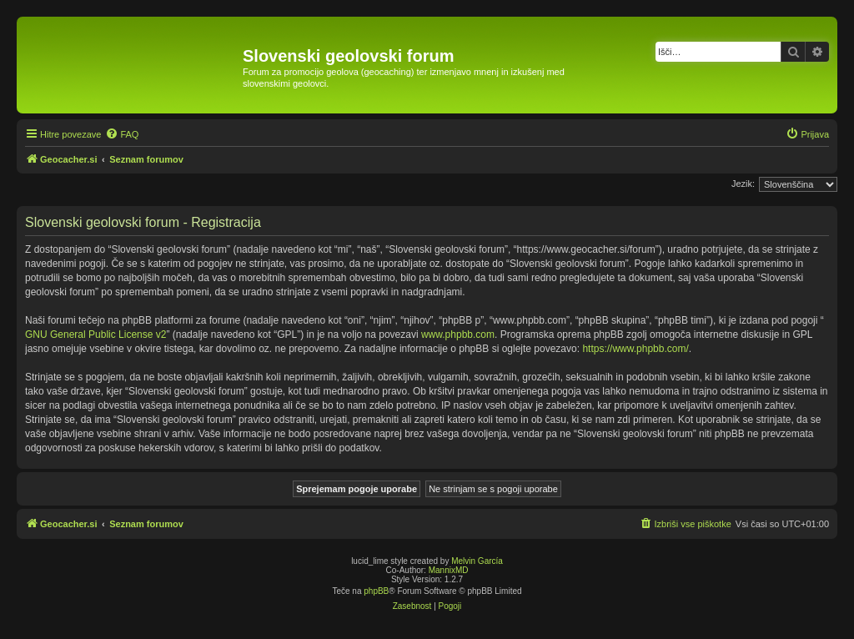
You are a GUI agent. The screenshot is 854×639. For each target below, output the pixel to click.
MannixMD (449, 570)
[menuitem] (121, 134)
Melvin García (477, 561)
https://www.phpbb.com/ (635, 349)
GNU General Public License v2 (95, 334)
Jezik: (743, 184)
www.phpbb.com (458, 334)
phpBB (376, 591)
